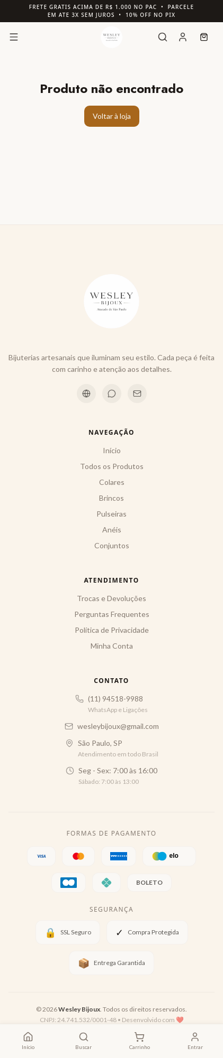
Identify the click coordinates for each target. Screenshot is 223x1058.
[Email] (137, 393)
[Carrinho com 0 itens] (139, 1041)
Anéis (111, 529)
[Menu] (13, 36)
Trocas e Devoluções (111, 598)
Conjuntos (111, 545)
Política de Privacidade (112, 629)
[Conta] (182, 36)
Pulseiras (111, 513)
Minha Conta (112, 645)
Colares (111, 481)
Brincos (111, 497)
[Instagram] (86, 393)
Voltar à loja (112, 115)
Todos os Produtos (112, 466)
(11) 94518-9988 (115, 698)
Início (112, 450)
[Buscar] (162, 36)
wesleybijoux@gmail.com (118, 726)
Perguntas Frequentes (111, 614)
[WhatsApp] (111, 393)
